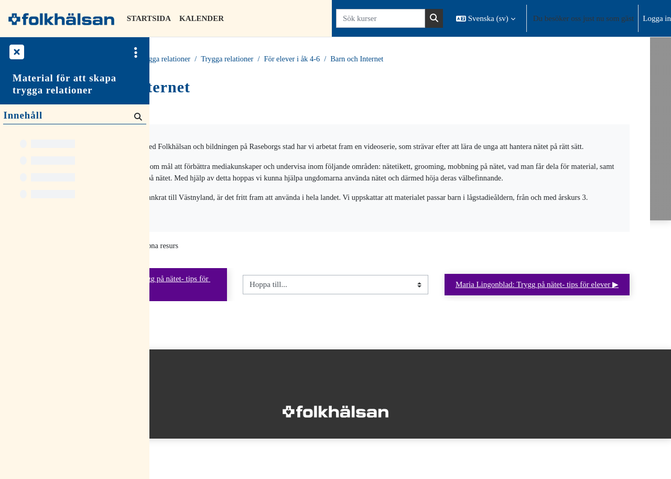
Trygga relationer (296, 59)
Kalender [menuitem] (201, 18)
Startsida (176, 59)
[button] (485, 18)
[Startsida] (61, 18)
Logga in (657, 18)
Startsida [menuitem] (149, 18)
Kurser (211, 59)
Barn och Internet (495, 59)
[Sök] (137, 116)
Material (245, 59)
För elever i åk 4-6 (428, 59)
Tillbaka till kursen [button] (204, 111)
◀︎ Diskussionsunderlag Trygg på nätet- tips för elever (246, 323)
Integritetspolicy (183, 428)
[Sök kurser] (380, 18)
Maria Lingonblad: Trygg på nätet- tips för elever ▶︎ (576, 323)
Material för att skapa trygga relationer (64, 83)
